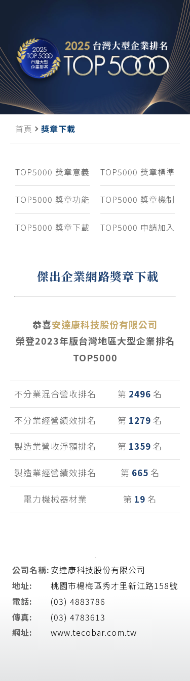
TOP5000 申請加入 (137, 227)
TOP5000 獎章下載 (52, 227)
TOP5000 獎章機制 (137, 199)
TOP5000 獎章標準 (137, 172)
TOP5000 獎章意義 (52, 172)
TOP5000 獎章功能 (52, 199)
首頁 (23, 129)
